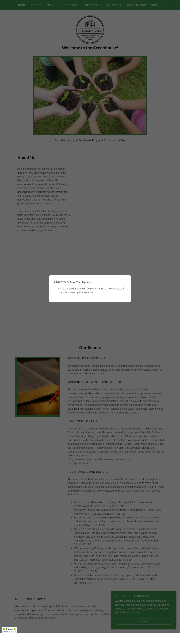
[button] (9, 630)
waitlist (100, 288)
